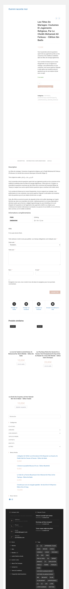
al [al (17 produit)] (41, 495)
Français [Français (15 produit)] (53, 514)
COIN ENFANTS (34, 383)
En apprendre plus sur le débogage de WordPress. (19, 582)
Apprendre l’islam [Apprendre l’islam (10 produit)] (50, 495)
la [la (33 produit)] (37, 533)
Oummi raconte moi (18, 9)
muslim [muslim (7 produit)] (44, 540)
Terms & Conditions (17, 520)
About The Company (17, 513)
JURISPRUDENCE (42, 100)
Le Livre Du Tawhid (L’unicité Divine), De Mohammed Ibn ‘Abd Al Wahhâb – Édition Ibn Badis (21, 303)
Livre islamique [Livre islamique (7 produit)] (41, 536)
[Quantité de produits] (39, 83)
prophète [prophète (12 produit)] (46, 543)
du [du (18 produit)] (48, 508)
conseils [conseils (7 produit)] (39, 502)
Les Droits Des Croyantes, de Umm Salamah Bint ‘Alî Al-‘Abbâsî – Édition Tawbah (21, 347)
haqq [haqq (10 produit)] (38, 517)
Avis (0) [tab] (49, 111)
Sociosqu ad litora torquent (44, 472)
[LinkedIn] (53, 558)
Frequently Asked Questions (19, 524)
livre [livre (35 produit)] (51, 533)
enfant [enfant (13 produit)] (54, 508)
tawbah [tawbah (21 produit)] (44, 546)
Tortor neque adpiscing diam (44, 478)
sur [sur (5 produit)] (38, 546)
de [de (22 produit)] (37, 505)
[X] (38, 558)
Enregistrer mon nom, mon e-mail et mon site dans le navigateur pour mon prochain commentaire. (32, 233)
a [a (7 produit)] (37, 495)
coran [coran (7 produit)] (47, 502)
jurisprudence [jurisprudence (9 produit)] (52, 530)
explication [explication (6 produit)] (52, 511)
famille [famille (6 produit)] (39, 514)
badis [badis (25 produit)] (38, 499)
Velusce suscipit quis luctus (44, 465)
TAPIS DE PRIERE (13, 386)
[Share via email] (52, 256)
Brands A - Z (15, 502)
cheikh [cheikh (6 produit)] (52, 499)
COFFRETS (12, 389)
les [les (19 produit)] (46, 533)
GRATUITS (11, 393)
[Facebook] (10, 449)
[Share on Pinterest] (39, 256)
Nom (10, 220)
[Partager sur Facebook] (26, 256)
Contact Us (14, 517)
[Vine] (43, 563)
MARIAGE (55, 100)
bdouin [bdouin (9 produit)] (45, 499)
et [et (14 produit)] (45, 511)
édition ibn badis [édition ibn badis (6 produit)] (42, 549)
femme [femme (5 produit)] (46, 514)
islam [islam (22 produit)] (51, 527)
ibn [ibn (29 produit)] (38, 527)
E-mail (37, 220)
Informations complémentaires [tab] (36, 111)
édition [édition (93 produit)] (51, 546)
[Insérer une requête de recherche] (34, 366)
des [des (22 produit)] (42, 505)
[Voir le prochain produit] (59, 18)
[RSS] (53, 563)
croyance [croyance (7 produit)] (54, 502)
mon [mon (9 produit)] (38, 540)
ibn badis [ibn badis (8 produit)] (44, 527)
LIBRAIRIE (49, 100)
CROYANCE (47, 95)
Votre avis (12, 199)
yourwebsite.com (19, 487)
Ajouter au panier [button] (21, 357)
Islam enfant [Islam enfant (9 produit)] (41, 530)
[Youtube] (48, 563)
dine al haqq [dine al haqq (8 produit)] (41, 508)
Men (13, 499)
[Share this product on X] (14, 256)
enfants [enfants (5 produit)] (39, 511)
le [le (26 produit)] (41, 533)
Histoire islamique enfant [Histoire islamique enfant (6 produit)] (45, 521)
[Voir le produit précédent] (56, 18)
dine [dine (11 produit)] (47, 505)
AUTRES (34, 396)
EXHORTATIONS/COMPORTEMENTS (47, 97)
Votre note (12, 192)
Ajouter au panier (45, 87)
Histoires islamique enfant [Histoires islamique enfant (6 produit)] (45, 524)
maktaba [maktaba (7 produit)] (51, 536)
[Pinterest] (38, 563)
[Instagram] (12, 449)
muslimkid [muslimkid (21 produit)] (53, 540)
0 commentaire (45, 467)
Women (14, 495)
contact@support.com (21, 482)
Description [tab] (21, 111)
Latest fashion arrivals (17, 506)
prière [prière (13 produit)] (39, 543)
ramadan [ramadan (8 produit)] (55, 543)
